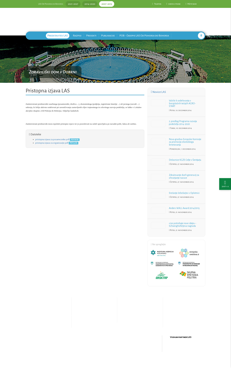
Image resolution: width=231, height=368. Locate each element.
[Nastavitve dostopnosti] (225, 184)
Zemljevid (89, 322)
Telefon (156, 4)
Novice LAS (158, 91)
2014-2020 (89, 4)
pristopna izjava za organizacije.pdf (51, 143)
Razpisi (77, 35)
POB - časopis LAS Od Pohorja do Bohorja (144, 35)
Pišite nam (191, 4)
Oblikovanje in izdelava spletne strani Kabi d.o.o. (115, 360)
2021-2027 (73, 4)
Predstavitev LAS (57, 35)
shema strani (173, 4)
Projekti (91, 35)
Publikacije (108, 35)
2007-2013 (106, 4)
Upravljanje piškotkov (137, 319)
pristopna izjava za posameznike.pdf (52, 139)
